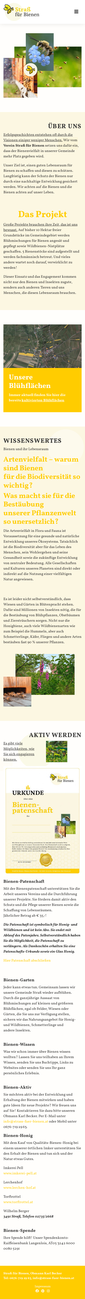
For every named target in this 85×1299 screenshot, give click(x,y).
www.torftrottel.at (18, 1202)
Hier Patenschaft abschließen (27, 960)
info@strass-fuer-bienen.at (25, 1121)
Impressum (43, 1286)
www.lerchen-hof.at (19, 1187)
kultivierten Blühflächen (43, 400)
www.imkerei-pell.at (20, 1173)
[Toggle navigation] (76, 11)
